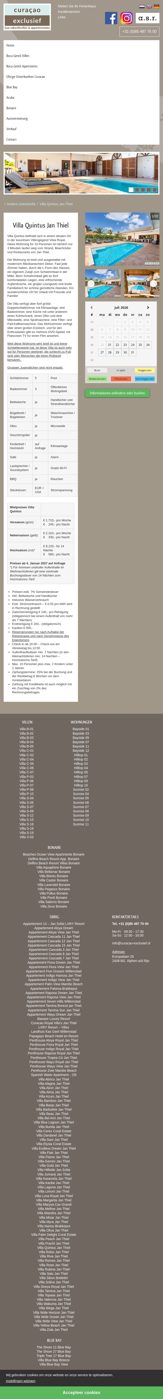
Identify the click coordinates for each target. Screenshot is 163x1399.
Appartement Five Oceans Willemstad (54, 971)
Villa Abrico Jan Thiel (53, 1079)
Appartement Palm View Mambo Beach (54, 984)
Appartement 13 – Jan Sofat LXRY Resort (53, 924)
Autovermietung (17, 118)
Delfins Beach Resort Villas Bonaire (54, 863)
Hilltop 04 (81, 768)
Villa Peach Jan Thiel (53, 1239)
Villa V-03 (27, 837)
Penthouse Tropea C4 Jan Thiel (54, 1058)
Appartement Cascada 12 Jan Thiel (54, 941)
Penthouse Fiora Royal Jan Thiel (54, 1045)
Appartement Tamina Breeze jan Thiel (53, 1006)
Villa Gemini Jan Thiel (54, 1161)
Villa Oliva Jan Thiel (53, 1230)
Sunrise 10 (81, 820)
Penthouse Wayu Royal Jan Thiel (53, 1062)
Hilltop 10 (81, 785)
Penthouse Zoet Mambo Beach (54, 1070)
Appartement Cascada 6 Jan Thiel (54, 954)
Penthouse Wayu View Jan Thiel (54, 1066)
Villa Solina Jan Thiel (53, 1282)
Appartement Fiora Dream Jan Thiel (53, 962)
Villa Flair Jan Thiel (54, 1153)
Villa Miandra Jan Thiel (53, 1213)
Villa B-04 (26, 742)
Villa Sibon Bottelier (54, 1278)
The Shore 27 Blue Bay (54, 1351)
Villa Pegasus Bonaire (54, 889)
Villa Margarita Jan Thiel (53, 1200)
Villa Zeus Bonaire (53, 906)
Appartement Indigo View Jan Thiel (53, 980)
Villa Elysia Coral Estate (53, 1144)
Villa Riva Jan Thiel (54, 1256)
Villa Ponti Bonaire (53, 897)
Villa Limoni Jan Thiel (53, 1191)
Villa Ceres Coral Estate (53, 1131)
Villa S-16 (26, 824)
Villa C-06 (26, 768)
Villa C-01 (26, 750)
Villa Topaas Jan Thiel (54, 1295)
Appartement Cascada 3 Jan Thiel (54, 950)
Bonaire (11, 108)
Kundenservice (69, 12)
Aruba (10, 97)
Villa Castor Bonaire (53, 880)
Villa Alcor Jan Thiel (53, 1088)
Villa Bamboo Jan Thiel (54, 1101)
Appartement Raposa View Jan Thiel (54, 997)
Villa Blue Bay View (54, 1364)
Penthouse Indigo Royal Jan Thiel (54, 1049)
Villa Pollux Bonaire (54, 893)
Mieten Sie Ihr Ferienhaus (77, 6)
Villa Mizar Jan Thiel (54, 1217)
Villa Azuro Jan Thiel (54, 1096)
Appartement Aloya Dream (53, 928)
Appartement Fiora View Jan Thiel (54, 967)
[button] (131, 189)
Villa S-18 (26, 828)
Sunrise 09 (81, 815)
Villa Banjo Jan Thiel (54, 1105)
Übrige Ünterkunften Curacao (25, 76)
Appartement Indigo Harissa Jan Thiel (53, 975)
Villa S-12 (26, 815)
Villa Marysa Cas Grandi (54, 1204)
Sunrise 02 (81, 789)
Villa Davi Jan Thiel (54, 1140)
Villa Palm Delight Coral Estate (53, 1235)
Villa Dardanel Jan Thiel (53, 1135)
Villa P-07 (26, 785)
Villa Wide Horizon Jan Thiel (54, 1312)
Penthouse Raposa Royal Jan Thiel (54, 1053)
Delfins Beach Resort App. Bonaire (53, 859)
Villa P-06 (26, 781)
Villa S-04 (26, 798)
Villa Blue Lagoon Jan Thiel (54, 1122)
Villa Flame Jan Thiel (53, 1157)
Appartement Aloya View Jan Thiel (54, 932)
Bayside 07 (81, 742)
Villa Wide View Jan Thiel (53, 1321)
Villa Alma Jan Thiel (53, 1092)
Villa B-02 (26, 733)
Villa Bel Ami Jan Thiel (53, 1118)
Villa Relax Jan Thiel (54, 1252)
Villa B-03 (26, 738)
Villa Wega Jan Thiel (54, 1308)
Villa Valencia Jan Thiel (54, 1299)
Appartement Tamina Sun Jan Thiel (53, 1010)
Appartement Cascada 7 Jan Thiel (54, 958)
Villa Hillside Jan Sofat (53, 1170)
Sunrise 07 (81, 807)
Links (62, 17)
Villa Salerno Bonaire (53, 902)
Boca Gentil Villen (17, 55)
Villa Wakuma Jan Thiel (54, 1304)
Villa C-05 (26, 764)
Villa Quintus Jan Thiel (56, 204)
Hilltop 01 (81, 755)
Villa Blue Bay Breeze (54, 1360)
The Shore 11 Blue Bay (54, 1347)
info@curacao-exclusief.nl (131, 943)
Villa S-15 (26, 820)
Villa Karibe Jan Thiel (53, 1183)
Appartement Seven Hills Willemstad (53, 1001)
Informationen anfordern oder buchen (117, 392)
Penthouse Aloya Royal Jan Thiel (54, 1040)
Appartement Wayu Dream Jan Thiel (53, 1014)
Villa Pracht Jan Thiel (53, 1243)
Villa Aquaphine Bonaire (53, 867)
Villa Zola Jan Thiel (54, 1330)
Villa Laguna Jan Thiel (54, 1187)
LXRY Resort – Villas (53, 1027)
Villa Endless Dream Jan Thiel (54, 1148)
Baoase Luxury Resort (53, 1019)
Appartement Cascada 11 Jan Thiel (54, 936)
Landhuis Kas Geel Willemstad (53, 1031)
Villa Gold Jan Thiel (54, 1165)
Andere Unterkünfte (21, 204)
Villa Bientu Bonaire (53, 876)
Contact (11, 139)
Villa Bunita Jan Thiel (53, 1127)
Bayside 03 (81, 733)
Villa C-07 (26, 772)
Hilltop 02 (81, 759)
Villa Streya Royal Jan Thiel (54, 1287)
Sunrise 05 (81, 798)
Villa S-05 (26, 802)
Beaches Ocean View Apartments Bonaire (53, 854)
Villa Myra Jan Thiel (53, 1222)
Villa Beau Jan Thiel (53, 1114)
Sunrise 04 (81, 794)
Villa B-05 (26, 746)
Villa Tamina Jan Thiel (54, 1291)
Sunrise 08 (81, 811)
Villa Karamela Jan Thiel (53, 1178)
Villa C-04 (26, 759)
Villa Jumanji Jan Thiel (53, 1174)
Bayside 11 (81, 746)
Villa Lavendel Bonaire (53, 885)
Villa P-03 (26, 777)
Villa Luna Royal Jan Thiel (54, 1196)
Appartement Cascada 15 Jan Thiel (54, 945)
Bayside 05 (81, 738)
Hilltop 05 (81, 772)
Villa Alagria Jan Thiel (53, 1083)
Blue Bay (11, 87)
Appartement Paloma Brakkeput (53, 988)
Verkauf (11, 129)
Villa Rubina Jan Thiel (54, 1269)
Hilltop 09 (81, 781)
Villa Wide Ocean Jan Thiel (54, 1317)
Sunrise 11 (81, 824)
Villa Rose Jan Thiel (53, 1265)
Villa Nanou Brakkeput (53, 1226)
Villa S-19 (26, 833)
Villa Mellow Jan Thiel (54, 1209)
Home (10, 45)
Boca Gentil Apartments (22, 66)
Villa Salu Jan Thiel (54, 1273)
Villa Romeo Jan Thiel (54, 1260)
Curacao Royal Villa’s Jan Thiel (54, 1023)
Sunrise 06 (81, 802)
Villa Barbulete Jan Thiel (53, 1109)
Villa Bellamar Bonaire (53, 872)
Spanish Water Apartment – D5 (53, 1075)
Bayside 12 (81, 750)
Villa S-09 (26, 811)
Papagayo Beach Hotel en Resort (53, 1036)
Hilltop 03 (81, 764)
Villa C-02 (26, 755)
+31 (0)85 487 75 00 (139, 31)
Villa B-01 (26, 729)
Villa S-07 (26, 807)
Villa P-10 (26, 794)
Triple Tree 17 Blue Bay (53, 1356)
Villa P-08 (26, 789)
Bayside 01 (81, 729)
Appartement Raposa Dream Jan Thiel (54, 993)
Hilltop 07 (81, 777)
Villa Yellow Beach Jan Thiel (53, 1325)
